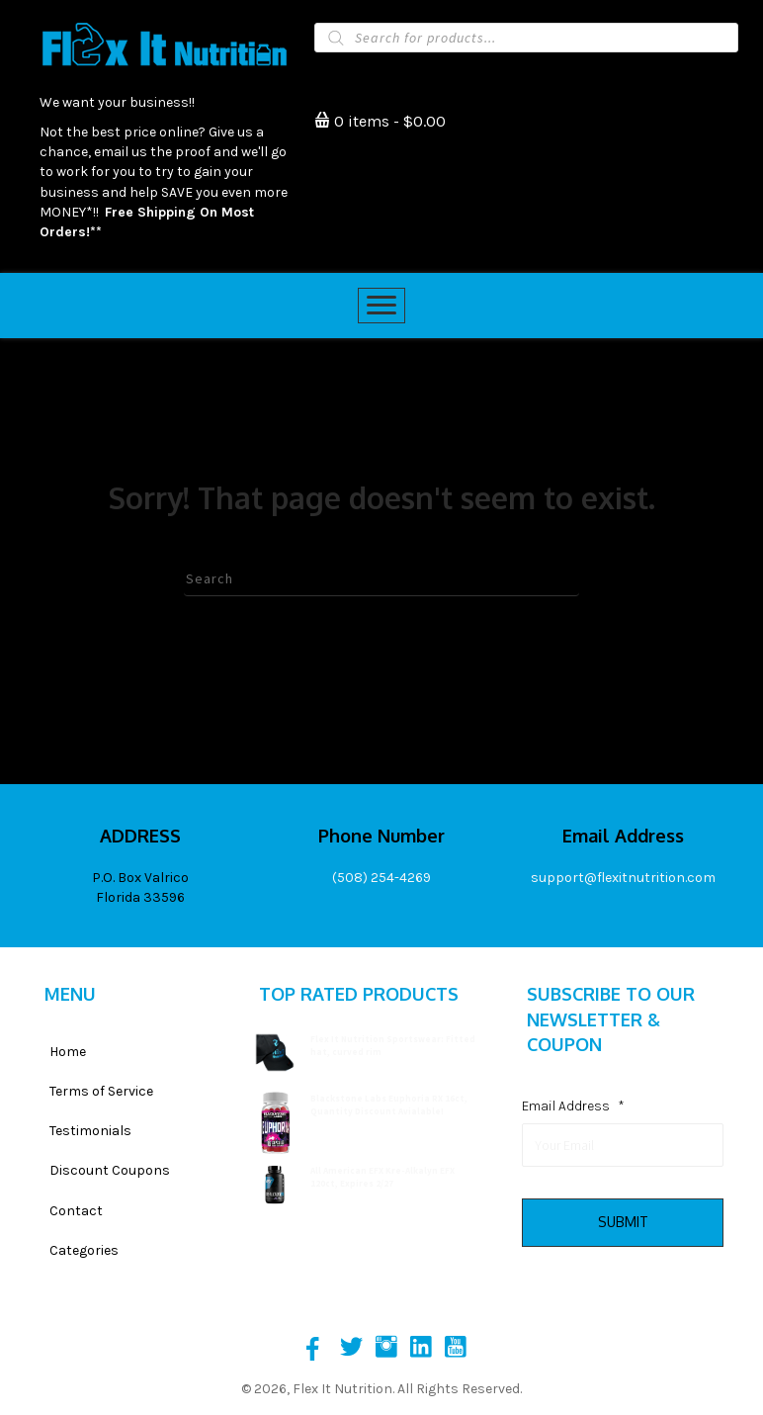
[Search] (381, 579)
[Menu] (381, 305)
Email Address (573, 1106)
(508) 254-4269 (381, 877)
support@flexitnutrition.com (623, 877)
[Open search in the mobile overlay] (526, 37)
